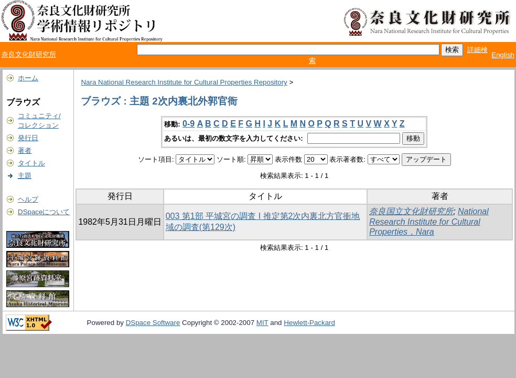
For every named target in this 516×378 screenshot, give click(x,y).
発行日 (28, 138)
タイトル (31, 163)
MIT (262, 323)
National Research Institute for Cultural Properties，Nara (429, 221)
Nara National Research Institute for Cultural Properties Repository (184, 82)
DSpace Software (153, 323)
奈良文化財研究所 (29, 54)
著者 (24, 150)
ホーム (28, 78)
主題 (24, 176)
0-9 (188, 123)
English (502, 55)
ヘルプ (28, 199)
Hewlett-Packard (309, 323)
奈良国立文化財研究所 (411, 211)
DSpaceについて (44, 212)
